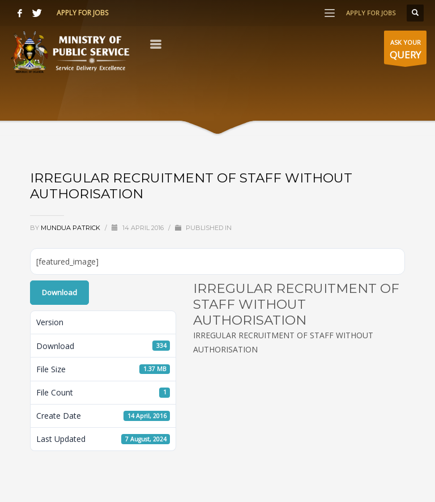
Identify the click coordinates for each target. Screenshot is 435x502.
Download (59, 292)
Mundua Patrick (71, 228)
